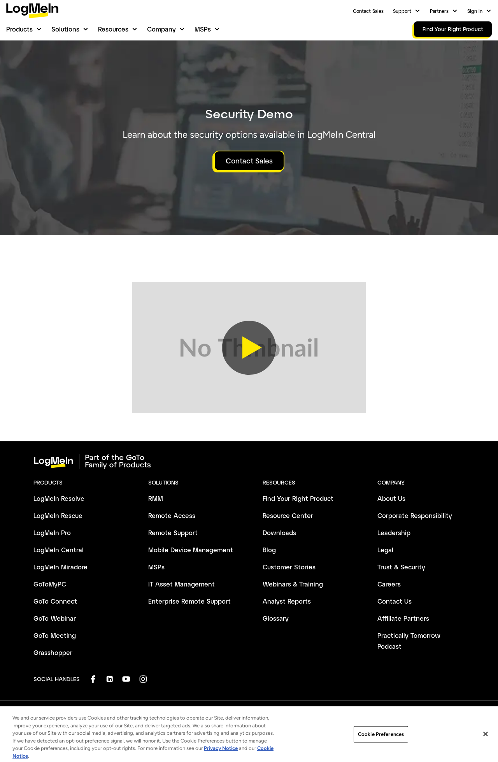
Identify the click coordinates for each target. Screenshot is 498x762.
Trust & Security (401, 567)
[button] (249, 347)
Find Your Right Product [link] (453, 29)
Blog (269, 549)
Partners (439, 11)
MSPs (203, 29)
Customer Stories (289, 567)
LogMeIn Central (58, 549)
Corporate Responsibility (414, 515)
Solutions (65, 29)
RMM (155, 498)
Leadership (393, 532)
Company (161, 29)
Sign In (474, 11)
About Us (391, 498)
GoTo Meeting (54, 635)
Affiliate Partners (403, 618)
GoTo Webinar (54, 618)
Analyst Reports (287, 601)
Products (19, 29)
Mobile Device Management (190, 549)
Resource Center (288, 515)
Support (402, 11)
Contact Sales (368, 11)
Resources (113, 29)
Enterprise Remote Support (189, 601)
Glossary (276, 618)
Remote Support (173, 532)
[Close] (485, 747)
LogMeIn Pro (52, 532)
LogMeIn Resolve (58, 498)
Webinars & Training (293, 584)
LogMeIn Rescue (57, 515)
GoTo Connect (55, 601)
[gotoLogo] (32, 10)
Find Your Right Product (298, 498)
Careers (389, 584)
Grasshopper (52, 652)
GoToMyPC (49, 584)
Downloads (279, 532)
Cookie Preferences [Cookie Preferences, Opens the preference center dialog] (381, 748)
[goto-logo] (249, 461)
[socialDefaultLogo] (93, 679)
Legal (385, 549)
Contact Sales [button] (249, 160)
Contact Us (394, 601)
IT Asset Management (181, 584)
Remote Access (171, 515)
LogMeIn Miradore (60, 567)
